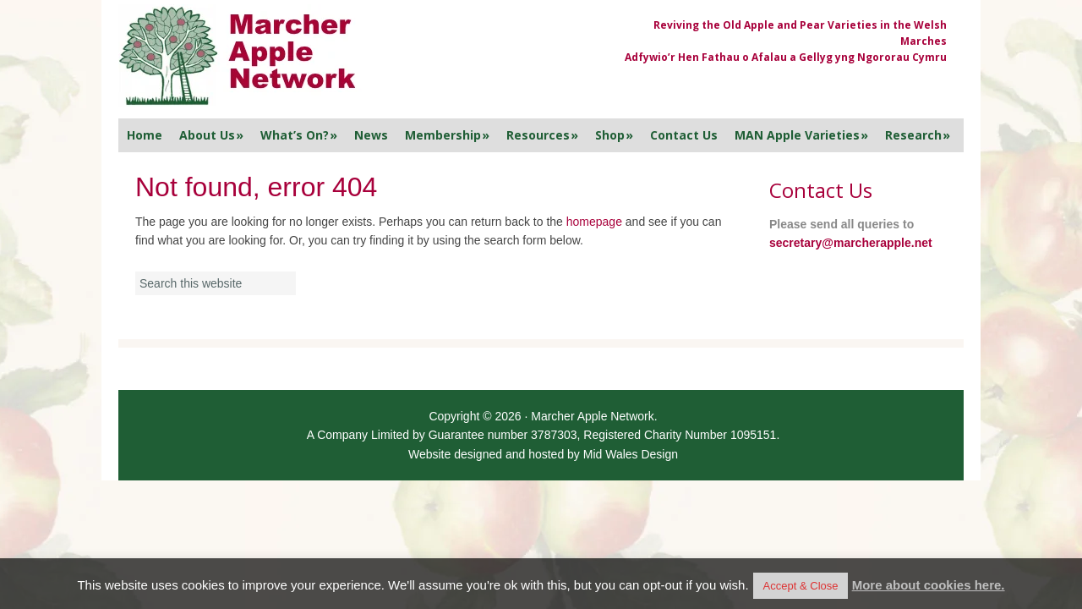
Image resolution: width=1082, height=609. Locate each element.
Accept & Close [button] (801, 585)
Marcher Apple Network (350, 57)
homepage (594, 221)
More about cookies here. (928, 585)
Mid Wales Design (630, 454)
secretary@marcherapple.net (850, 243)
